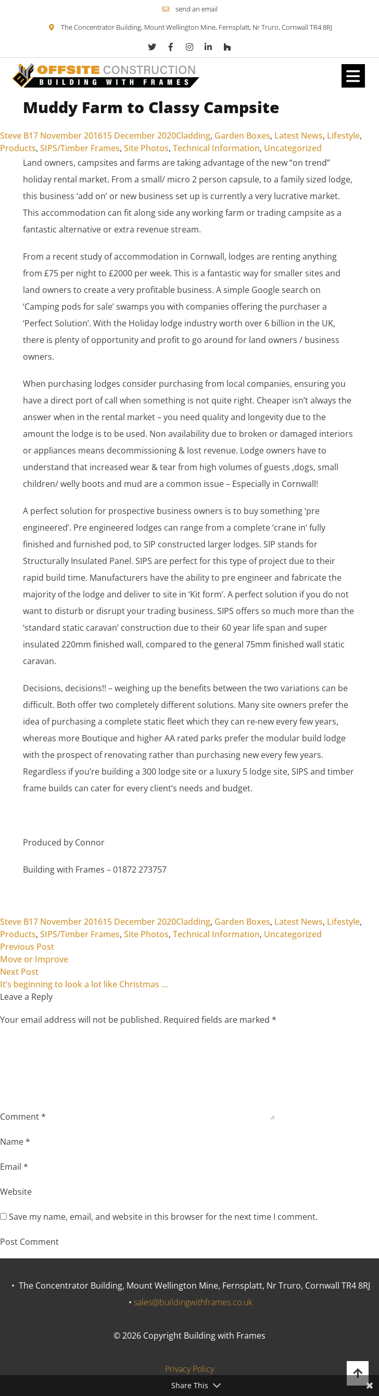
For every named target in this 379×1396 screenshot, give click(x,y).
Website (16, 1191)
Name (15, 1141)
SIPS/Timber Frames (80, 148)
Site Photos (146, 148)
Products (18, 148)
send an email (196, 9)
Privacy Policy (189, 1369)
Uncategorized (293, 148)
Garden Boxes (242, 135)
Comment (23, 1116)
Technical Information (216, 148)
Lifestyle (343, 135)
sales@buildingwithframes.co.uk (193, 1302)
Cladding (193, 135)
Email (14, 1166)
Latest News (298, 135)
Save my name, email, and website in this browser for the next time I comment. (163, 1216)
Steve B (14, 135)
